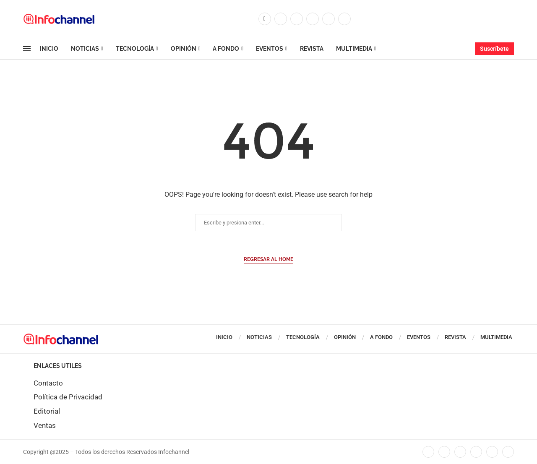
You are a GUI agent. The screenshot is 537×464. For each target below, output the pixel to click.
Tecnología (135, 48)
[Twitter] (280, 19)
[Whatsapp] (344, 19)
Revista (311, 48)
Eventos (269, 48)
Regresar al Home (268, 259)
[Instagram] (296, 19)
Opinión (183, 48)
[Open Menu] (27, 48)
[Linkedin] (312, 19)
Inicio (49, 48)
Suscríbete (494, 48)
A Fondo (226, 48)
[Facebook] (264, 19)
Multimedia (354, 48)
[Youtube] (328, 19)
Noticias (85, 48)
